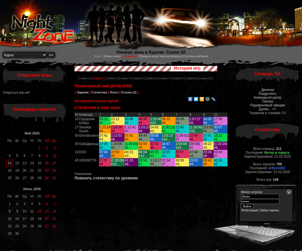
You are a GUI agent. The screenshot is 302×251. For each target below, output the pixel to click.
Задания (82, 92)
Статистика (99, 92)
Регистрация (250, 210)
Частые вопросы (170, 56)
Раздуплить (267, 94)
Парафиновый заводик (267, 105)
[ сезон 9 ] (192, 78)
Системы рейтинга (195, 56)
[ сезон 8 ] (178, 78)
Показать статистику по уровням (106, 178)
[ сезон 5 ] (139, 78)
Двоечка (267, 90)
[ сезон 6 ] (152, 78)
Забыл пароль (269, 210)
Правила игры (149, 56)
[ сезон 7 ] (165, 78)
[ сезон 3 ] (112, 78)
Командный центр (267, 97)
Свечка (267, 101)
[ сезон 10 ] (206, 78)
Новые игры (112, 56)
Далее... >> (267, 109)
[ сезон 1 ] (85, 78)
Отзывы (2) (128, 92)
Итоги (114, 92)
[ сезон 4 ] (125, 78)
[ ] (98, 78)
